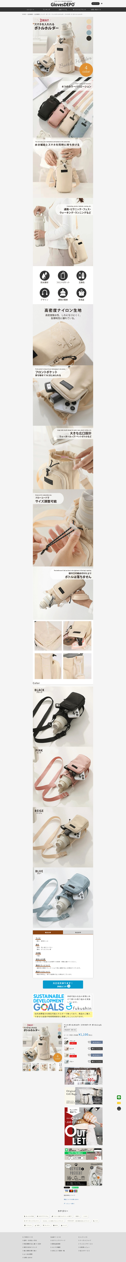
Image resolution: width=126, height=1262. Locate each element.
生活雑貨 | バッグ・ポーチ (42, 14)
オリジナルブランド (79, 9)
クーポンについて (85, 1240)
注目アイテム (63, 9)
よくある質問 (28, 1254)
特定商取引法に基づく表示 (32, 1244)
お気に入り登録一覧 (58, 1251)
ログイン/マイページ (58, 1240)
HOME (24, 14)
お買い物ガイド (96, 9)
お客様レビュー (85, 1247)
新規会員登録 (56, 1244)
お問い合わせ (28, 1257)
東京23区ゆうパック (30, 1247)
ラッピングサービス (86, 1244)
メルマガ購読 (56, 1247)
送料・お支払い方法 (30, 1240)
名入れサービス (85, 1251)
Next (60, 1042)
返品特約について (69, 1195)
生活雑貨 (30, 14)
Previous (24, 1042)
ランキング (46, 9)
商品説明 (78, 932)
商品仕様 (48, 932)
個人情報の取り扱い (30, 1251)
